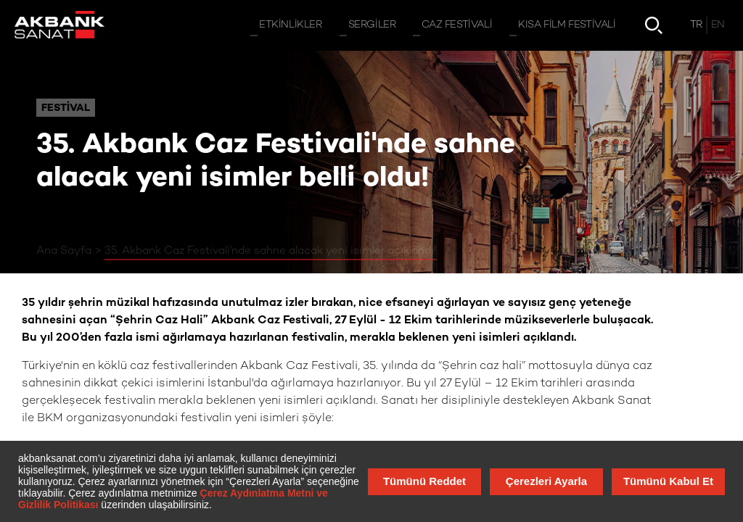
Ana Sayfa (63, 251)
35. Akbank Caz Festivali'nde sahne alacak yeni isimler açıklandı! (270, 251)
